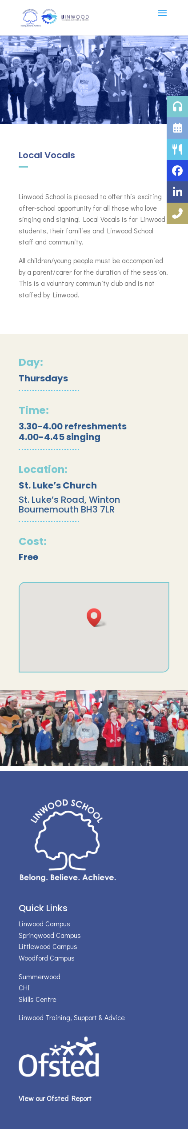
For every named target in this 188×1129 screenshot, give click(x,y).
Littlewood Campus (48, 946)
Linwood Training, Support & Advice (72, 1017)
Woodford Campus (47, 957)
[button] (97, 617)
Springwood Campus (50, 935)
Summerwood (39, 976)
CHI (24, 987)
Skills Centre (37, 999)
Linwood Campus (44, 923)
